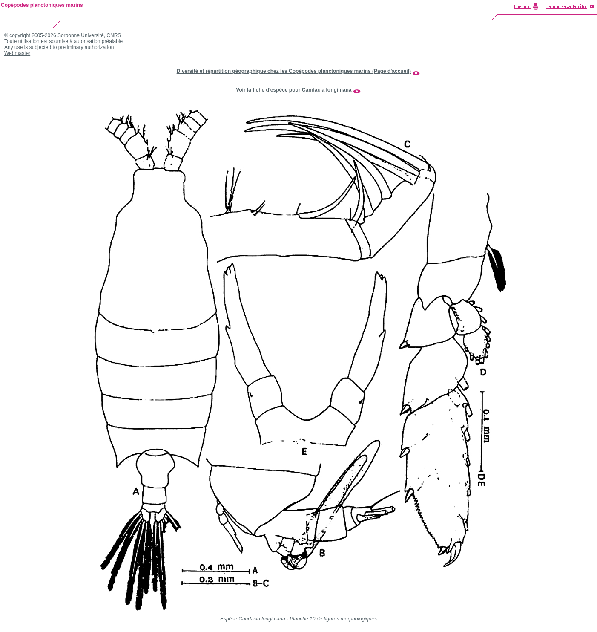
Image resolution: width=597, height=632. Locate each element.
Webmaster (17, 53)
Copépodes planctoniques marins (42, 5)
